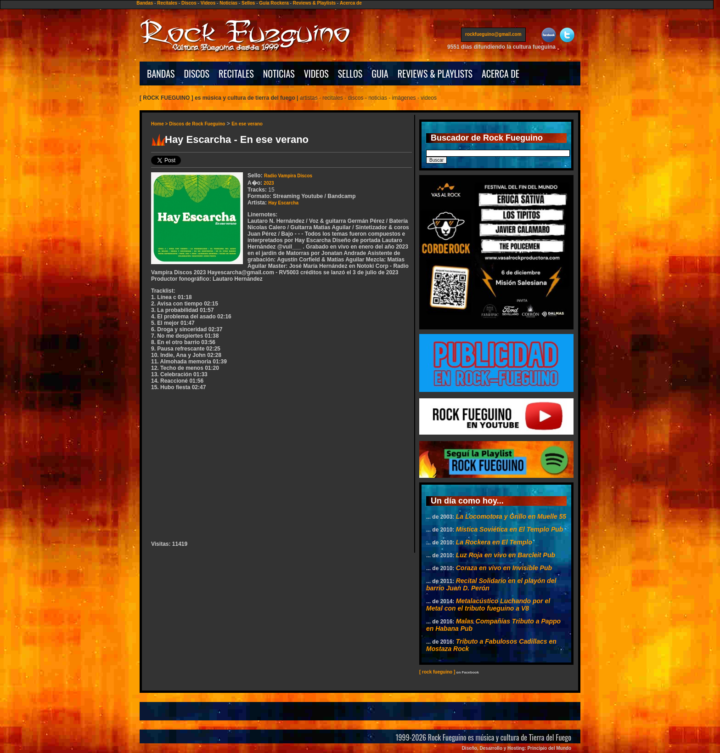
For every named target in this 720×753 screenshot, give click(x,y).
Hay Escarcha (283, 202)
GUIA (379, 73)
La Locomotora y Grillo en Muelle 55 (511, 516)
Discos (189, 3)
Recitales (167, 3)
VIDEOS (316, 73)
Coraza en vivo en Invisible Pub (504, 568)
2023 (269, 183)
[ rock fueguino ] (437, 671)
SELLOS (350, 73)
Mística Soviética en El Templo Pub (509, 529)
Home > (160, 123)
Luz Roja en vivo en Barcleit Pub (505, 555)
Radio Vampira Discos (288, 175)
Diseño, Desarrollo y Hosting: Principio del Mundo (516, 748)
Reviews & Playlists (314, 3)
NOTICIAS (279, 73)
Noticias (228, 3)
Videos (208, 3)
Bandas (144, 3)
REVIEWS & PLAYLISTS (435, 73)
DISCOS (197, 73)
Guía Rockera (273, 3)
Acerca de (351, 3)
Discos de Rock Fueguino (197, 123)
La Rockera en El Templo (494, 542)
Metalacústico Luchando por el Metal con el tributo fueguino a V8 (488, 604)
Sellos (248, 3)
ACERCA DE (500, 73)
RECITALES (236, 73)
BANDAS (161, 73)
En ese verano (247, 123)
